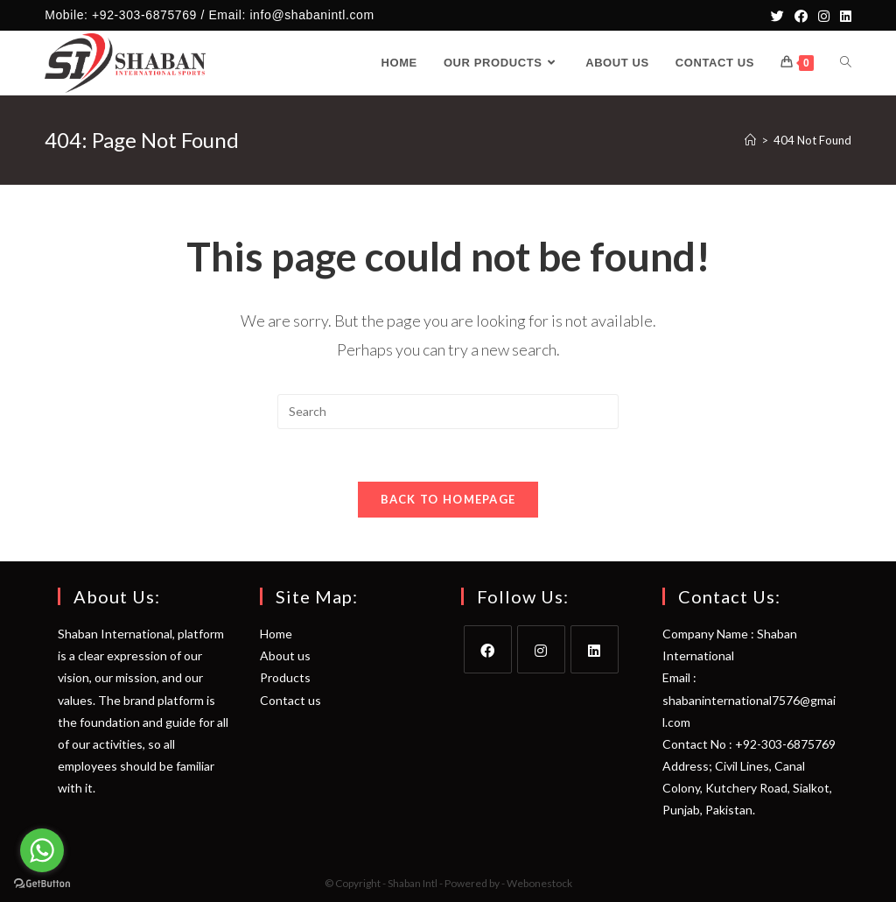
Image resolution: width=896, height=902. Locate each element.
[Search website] (845, 63)
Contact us (290, 700)
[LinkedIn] (843, 16)
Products (285, 677)
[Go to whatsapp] (42, 850)
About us (285, 655)
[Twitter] (777, 16)
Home (276, 633)
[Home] (750, 140)
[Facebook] (801, 16)
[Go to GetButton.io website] (42, 884)
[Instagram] (824, 16)
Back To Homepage (448, 499)
